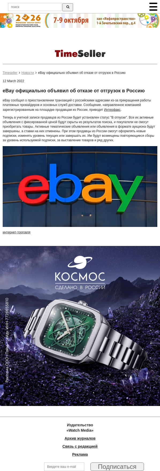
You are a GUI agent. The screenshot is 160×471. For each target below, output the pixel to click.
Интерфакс (112, 110)
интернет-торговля (17, 232)
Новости (27, 73)
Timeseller (10, 73)
